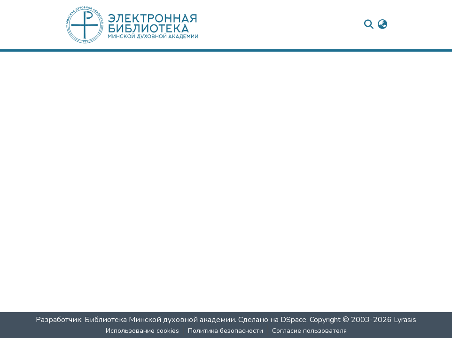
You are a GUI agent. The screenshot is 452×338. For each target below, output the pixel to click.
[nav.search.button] (368, 25)
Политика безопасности (225, 330)
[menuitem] (382, 25)
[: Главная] (147, 25)
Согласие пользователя (309, 330)
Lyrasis (405, 320)
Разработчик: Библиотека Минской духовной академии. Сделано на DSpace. (172, 320)
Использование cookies (142, 330)
